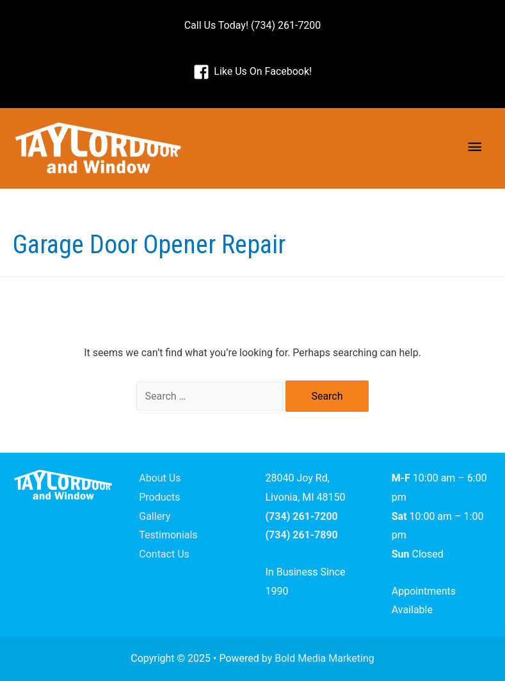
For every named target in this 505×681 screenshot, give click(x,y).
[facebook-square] (252, 71)
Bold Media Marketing (324, 658)
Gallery (154, 516)
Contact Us (164, 554)
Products (159, 497)
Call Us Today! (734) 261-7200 (252, 25)
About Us (159, 478)
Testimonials (168, 535)
